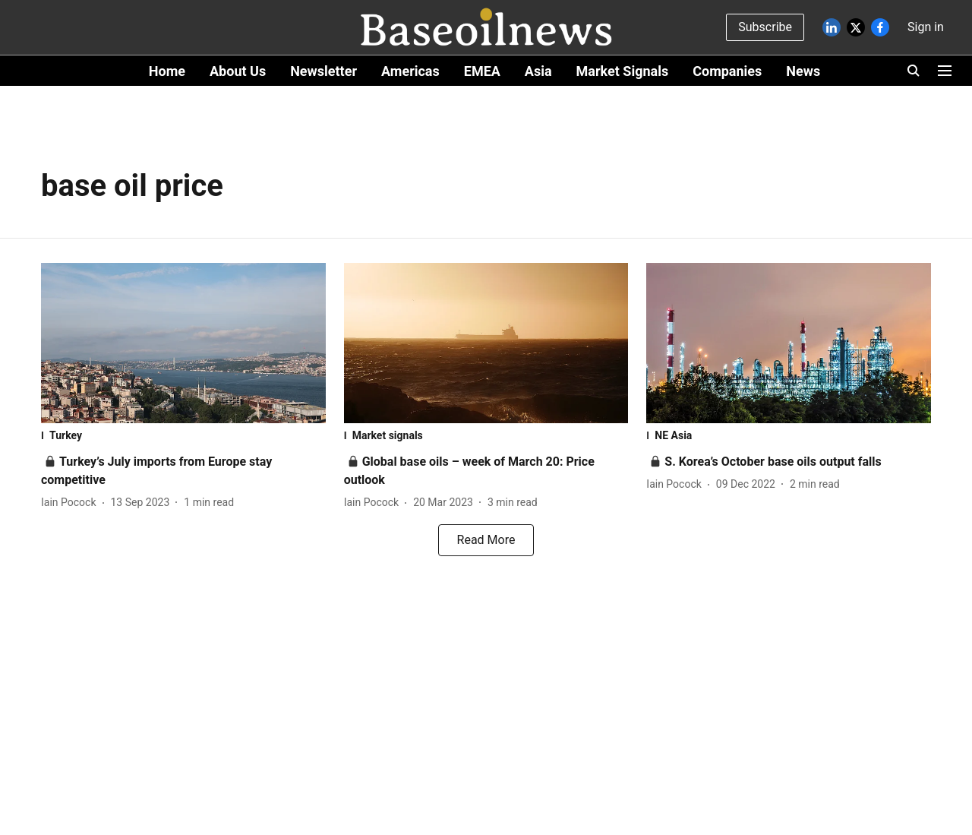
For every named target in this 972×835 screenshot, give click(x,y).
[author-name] (72, 503)
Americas (410, 71)
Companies (727, 71)
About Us (238, 71)
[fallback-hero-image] (183, 343)
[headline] (772, 461)
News (803, 71)
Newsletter (323, 71)
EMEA (482, 71)
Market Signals (622, 71)
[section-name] (183, 435)
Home (167, 71)
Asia (538, 71)
